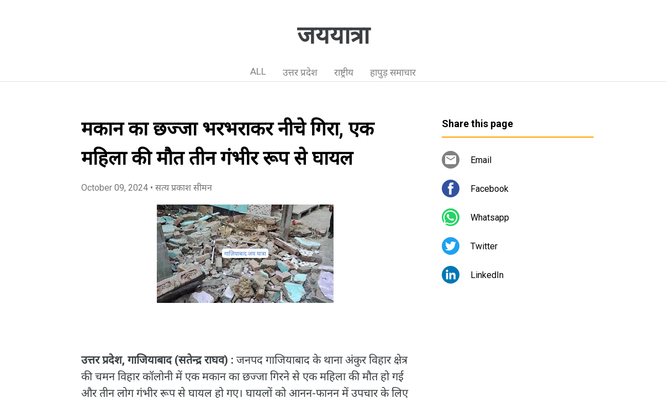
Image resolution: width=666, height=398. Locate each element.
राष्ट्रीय (343, 72)
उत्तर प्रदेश (300, 72)
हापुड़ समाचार (393, 72)
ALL (258, 71)
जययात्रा (333, 35)
